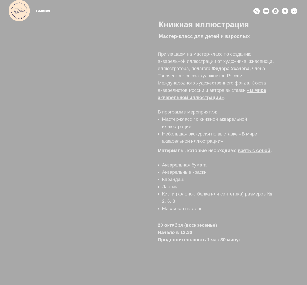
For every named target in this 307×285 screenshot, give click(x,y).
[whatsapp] (275, 11)
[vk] (294, 11)
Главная (43, 11)
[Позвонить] (256, 11)
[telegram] (285, 11)
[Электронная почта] (266, 11)
